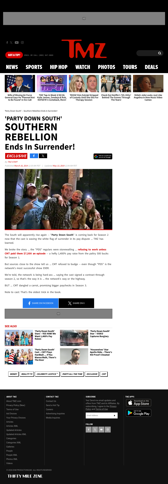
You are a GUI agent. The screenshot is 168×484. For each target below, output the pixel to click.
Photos (106, 67)
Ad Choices (11, 413)
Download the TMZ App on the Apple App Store (138, 402)
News (12, 67)
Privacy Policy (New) (15, 405)
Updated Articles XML (16, 434)
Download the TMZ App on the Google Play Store (138, 413)
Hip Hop (59, 67)
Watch (82, 67)
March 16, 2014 (21, 165)
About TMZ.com (13, 401)
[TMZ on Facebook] (7, 43)
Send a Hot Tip (52, 405)
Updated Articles (14, 430)
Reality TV (26, 374)
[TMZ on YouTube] (101, 430)
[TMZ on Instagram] (22, 42)
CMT (104, 374)
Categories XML (13, 442)
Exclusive (92, 374)
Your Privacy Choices (16, 418)
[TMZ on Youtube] (17, 42)
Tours (130, 67)
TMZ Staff (12, 161)
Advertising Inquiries (55, 413)
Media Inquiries (53, 418)
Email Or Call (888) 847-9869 (38, 55)
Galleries (10, 447)
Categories (11, 438)
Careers (49, 409)
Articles (9, 422)
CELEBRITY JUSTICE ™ (47, 374)
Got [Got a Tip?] (14, 55)
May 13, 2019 (59, 165)
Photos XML (12, 459)
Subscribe (115, 415)
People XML (11, 455)
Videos (9, 463)
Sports (34, 67)
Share (40, 303)
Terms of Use (12, 409)
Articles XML (12, 426)
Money (13, 374)
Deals (151, 67)
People (9, 451)
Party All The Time (72, 374)
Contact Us (51, 401)
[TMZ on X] (12, 43)
